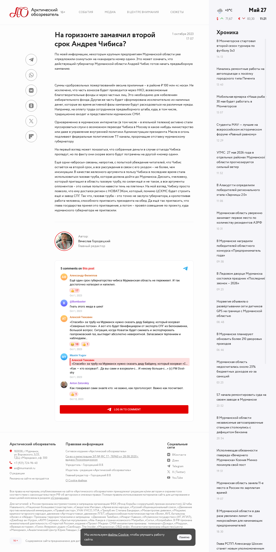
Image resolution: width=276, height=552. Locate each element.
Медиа (110, 12)
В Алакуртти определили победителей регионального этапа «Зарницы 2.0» (238, 190)
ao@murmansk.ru (24, 468)
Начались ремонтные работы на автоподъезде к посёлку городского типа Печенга (240, 74)
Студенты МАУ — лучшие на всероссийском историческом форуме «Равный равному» (239, 129)
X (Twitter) (178, 472)
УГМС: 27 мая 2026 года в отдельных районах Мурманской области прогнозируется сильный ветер (241, 159)
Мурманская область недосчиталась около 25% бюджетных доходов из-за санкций (236, 369)
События (86, 12)
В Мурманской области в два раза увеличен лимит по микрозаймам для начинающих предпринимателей (240, 518)
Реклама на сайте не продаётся (29, 478)
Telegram (177, 466)
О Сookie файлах (76, 480)
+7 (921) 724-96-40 (26, 463)
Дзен (175, 460)
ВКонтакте (179, 454)
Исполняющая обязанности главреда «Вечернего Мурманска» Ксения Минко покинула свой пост (237, 457)
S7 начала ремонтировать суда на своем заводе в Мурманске (241, 397)
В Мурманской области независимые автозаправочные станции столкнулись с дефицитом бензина (240, 425)
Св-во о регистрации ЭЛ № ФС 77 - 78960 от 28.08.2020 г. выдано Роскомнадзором (102, 458)
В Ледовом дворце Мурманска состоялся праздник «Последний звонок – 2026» (241, 278)
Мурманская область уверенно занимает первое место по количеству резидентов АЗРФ (239, 218)
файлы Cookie (118, 534)
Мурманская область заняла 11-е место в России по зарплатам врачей (240, 488)
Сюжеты (177, 12)
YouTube (177, 477)
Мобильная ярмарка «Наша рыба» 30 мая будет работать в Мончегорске (241, 101)
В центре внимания (143, 12)
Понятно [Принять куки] (184, 537)
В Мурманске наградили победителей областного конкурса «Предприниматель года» (239, 248)
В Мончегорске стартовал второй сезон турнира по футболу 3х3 (236, 46)
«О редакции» (60, 498)
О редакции (17, 473)
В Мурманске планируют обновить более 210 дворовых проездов (239, 339)
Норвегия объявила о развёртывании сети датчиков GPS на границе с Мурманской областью (239, 308)
